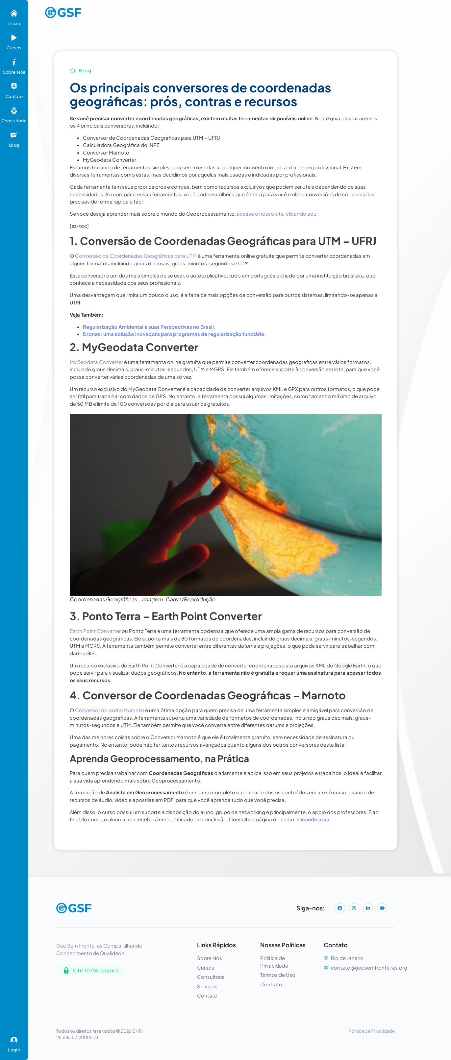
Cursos (14, 47)
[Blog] (14, 135)
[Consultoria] (14, 110)
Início (14, 23)
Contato (14, 96)
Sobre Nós (14, 72)
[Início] (14, 13)
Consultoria (14, 120)
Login (14, 1049)
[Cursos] (14, 37)
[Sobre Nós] (14, 62)
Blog (14, 145)
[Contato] (14, 86)
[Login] (14, 1039)
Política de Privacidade (372, 1031)
